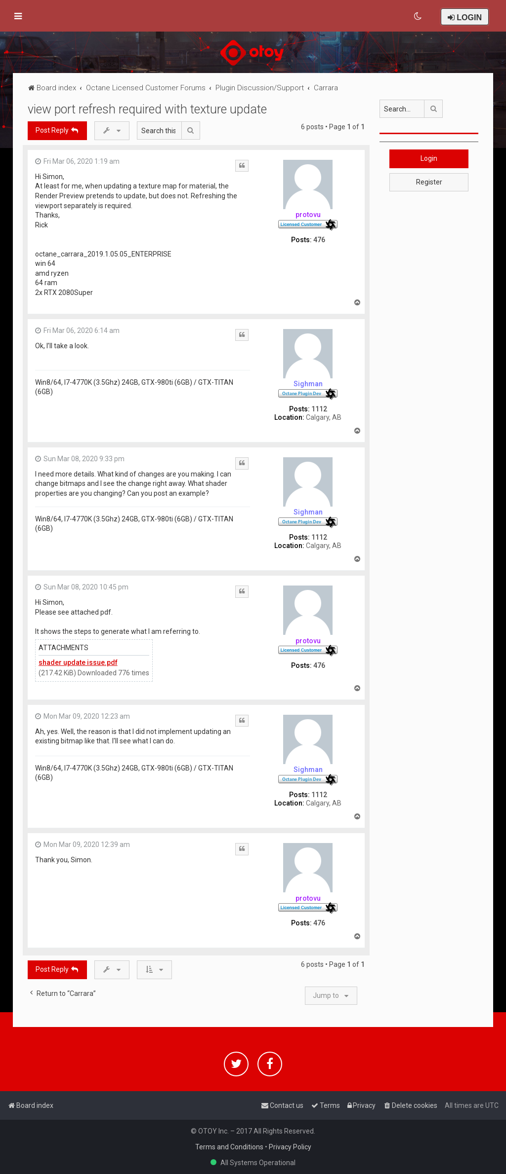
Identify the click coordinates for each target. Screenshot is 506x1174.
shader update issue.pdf (78, 662)
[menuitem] (418, 16)
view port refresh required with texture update (147, 109)
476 (319, 240)
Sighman (308, 384)
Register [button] (429, 182)
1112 (319, 409)
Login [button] (429, 158)
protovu (308, 215)
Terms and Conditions (229, 1147)
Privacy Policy (290, 1147)
